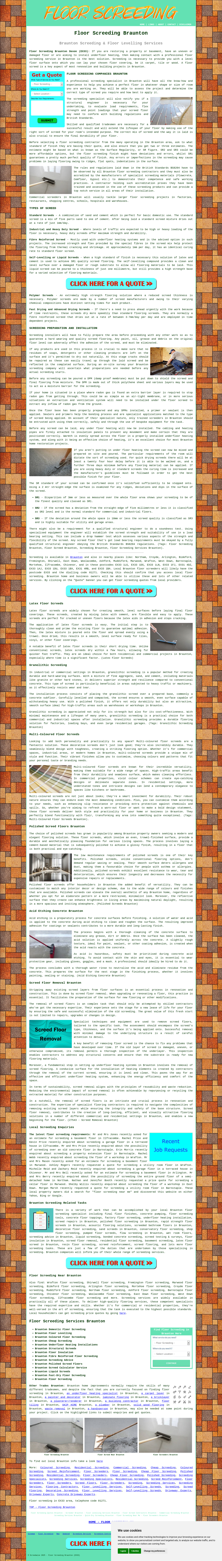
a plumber (102, 1404)
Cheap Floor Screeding (158, 1471)
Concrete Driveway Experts (76, 1494)
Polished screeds (72, 892)
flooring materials (43, 1058)
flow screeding (131, 1233)
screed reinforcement (115, 1244)
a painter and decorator (63, 1397)
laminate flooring (116, 1397)
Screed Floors (85, 1483)
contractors (184, 1069)
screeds (111, 859)
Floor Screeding (125, 1471)
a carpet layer (152, 1393)
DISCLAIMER (185, 24)
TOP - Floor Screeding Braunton (52, 1507)
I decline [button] (135, 1551)
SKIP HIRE (69, 1404)
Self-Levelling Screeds (143, 1486)
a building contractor (121, 1401)
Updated (66, 1534)
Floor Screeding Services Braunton (67, 1321)
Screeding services (136, 1298)
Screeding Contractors (105, 1534)
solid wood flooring (149, 1404)
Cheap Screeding (163, 1467)
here (122, 1313)
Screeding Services (63, 1479)
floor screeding (181, 1214)
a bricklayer (160, 1397)
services (35, 580)
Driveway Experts (178, 1490)
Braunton (76, 557)
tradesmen (52, 1389)
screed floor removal (91, 993)
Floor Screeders (96, 1471)
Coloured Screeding (55, 1467)
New (58, 1534)
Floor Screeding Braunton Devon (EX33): (59, 51)
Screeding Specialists (96, 1479)
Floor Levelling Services (102, 1486)
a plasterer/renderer (66, 1401)
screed (55, 132)
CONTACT (171, 24)
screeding (80, 1157)
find (40, 1282)
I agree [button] (123, 1551)
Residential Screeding (92, 1467)
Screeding (135, 1483)
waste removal (55, 1408)
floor (189, 1210)
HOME (142, 24)
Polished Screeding (161, 1475)
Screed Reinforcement (63, 1471)
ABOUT (161, 24)
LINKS (151, 24)
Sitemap (31, 1534)
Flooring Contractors (62, 1486)
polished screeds (63, 833)
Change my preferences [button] (154, 1551)
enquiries (120, 1412)
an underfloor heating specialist (92, 1393)
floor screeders (148, 568)
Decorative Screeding (62, 1490)
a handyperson (98, 1408)
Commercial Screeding (129, 1467)
